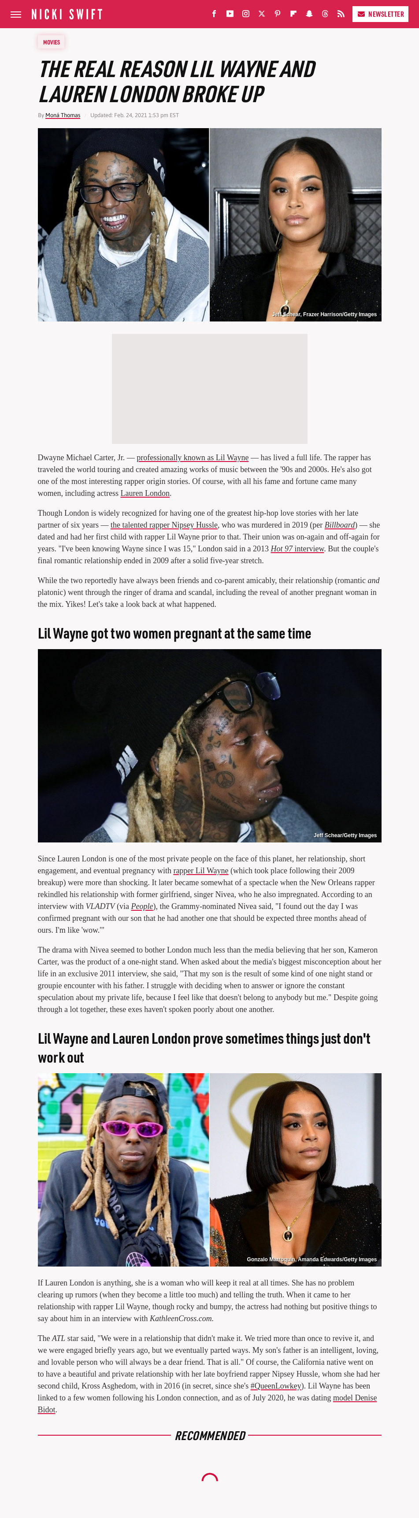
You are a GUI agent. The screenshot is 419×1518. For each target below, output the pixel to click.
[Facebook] (214, 15)
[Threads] (325, 15)
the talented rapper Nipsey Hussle (164, 525)
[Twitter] (261, 15)
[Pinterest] (277, 15)
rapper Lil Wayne (200, 870)
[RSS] (341, 15)
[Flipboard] (293, 15)
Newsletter (380, 13)
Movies (51, 42)
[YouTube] (230, 15)
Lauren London (144, 493)
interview (297, 548)
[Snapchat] (309, 15)
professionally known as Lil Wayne (192, 457)
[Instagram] (245, 15)
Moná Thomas (62, 115)
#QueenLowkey (276, 1385)
